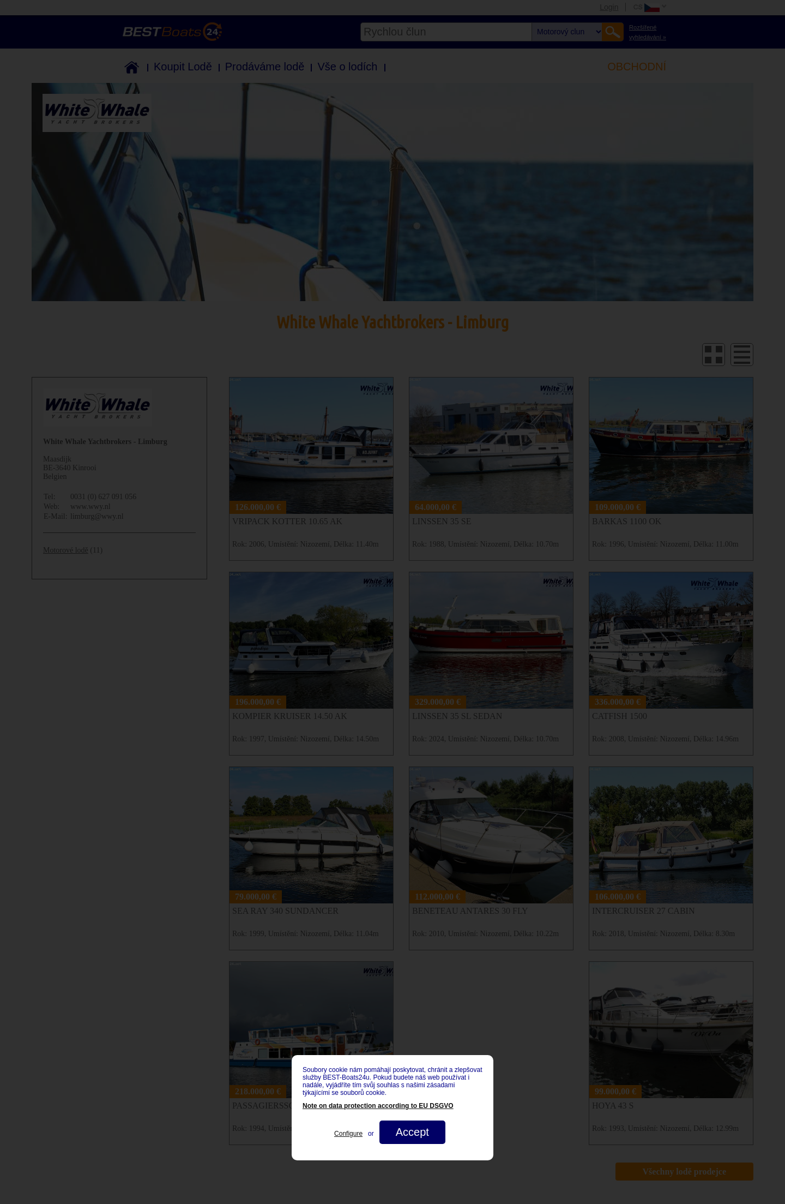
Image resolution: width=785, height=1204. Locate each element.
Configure (348, 1133)
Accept (412, 1132)
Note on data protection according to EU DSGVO (378, 1106)
